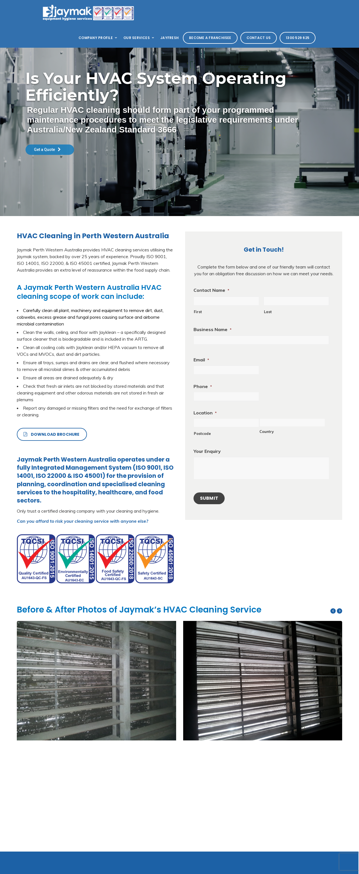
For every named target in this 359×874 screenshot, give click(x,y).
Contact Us (259, 37)
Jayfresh (169, 37)
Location (205, 413)
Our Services (139, 37)
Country (266, 431)
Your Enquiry (207, 451)
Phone (203, 386)
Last (268, 311)
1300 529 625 (297, 37)
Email (201, 360)
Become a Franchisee (210, 37)
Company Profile (98, 37)
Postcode (202, 433)
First (198, 311)
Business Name (213, 329)
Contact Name (211, 290)
